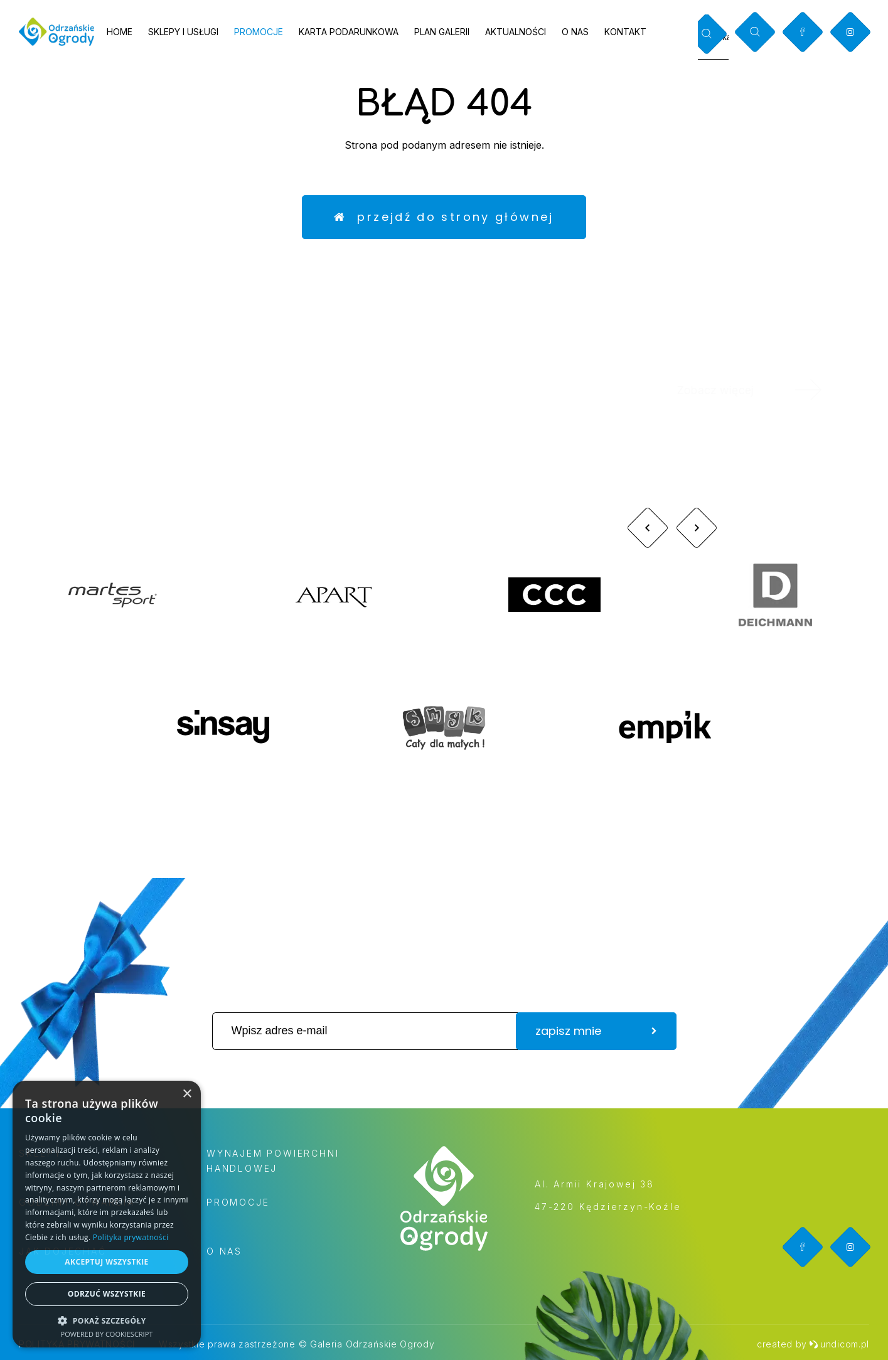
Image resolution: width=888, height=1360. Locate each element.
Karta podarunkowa (349, 31)
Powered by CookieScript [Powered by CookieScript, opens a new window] (107, 1334)
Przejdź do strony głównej (444, 217)
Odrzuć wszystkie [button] (107, 1293)
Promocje (258, 31)
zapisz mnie (596, 1031)
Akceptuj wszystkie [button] (106, 1261)
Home (119, 31)
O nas (575, 31)
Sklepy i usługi (183, 31)
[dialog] (107, 1214)
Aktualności (515, 31)
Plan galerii (441, 31)
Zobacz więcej (765, 389)
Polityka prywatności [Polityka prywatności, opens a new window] (130, 1237)
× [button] (186, 1094)
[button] (106, 1320)
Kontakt (625, 31)
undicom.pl (839, 1344)
